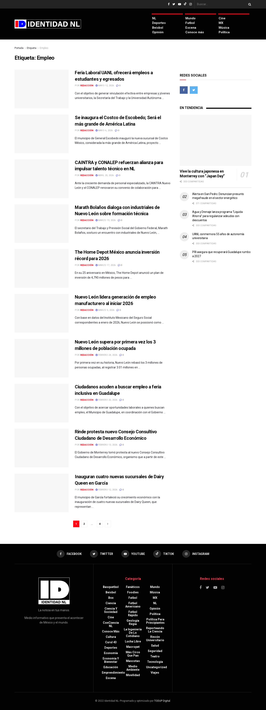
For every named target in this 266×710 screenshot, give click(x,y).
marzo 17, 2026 (106, 265)
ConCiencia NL (111, 624)
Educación (110, 667)
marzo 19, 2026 (106, 220)
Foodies (133, 592)
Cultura (111, 636)
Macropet (133, 646)
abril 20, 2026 (105, 175)
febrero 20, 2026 (106, 400)
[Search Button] (249, 4)
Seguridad (155, 651)
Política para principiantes (155, 621)
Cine (222, 18)
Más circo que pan (133, 654)
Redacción (86, 85)
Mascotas (133, 661)
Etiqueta (31, 48)
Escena (190, 28)
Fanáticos (133, 587)
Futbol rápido (133, 613)
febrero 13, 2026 (106, 444)
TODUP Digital (162, 700)
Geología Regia (133, 622)
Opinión (158, 32)
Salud (155, 645)
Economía (111, 653)
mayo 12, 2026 (105, 85)
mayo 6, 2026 (104, 130)
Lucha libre (133, 641)
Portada (19, 48)
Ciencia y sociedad (110, 610)
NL (154, 18)
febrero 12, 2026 (106, 489)
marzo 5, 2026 (105, 310)
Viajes (155, 672)
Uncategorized (156, 667)
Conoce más (194, 32)
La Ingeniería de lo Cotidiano (133, 633)
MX (221, 23)
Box (110, 597)
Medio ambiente (132, 668)
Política (224, 32)
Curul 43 (111, 642)
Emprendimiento (113, 672)
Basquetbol (111, 587)
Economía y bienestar (111, 660)
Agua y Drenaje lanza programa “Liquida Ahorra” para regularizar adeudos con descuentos (217, 216)
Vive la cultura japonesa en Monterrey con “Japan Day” (202, 173)
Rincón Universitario (155, 638)
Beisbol (157, 28)
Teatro (155, 656)
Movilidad (133, 675)
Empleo (44, 48)
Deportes (159, 23)
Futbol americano (132, 604)
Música (224, 28)
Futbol (190, 23)
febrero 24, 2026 (106, 355)
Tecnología (155, 661)
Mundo (190, 18)
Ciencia (111, 603)
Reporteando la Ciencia (155, 629)
